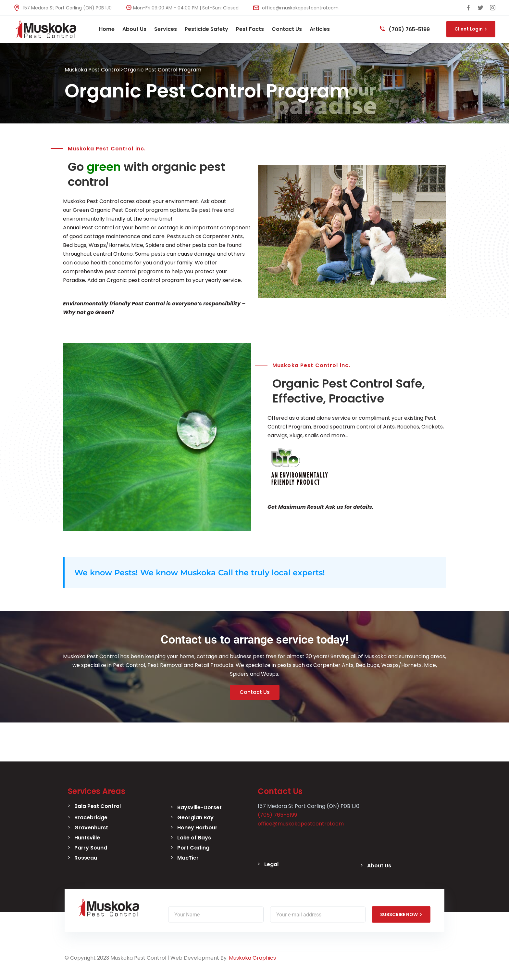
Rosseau (85, 858)
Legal (271, 864)
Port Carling (193, 847)
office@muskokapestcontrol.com (296, 8)
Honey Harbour (197, 827)
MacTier (188, 858)
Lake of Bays (194, 837)
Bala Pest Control (97, 806)
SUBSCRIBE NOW (401, 914)
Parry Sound (90, 847)
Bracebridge (90, 817)
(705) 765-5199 (405, 29)
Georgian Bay (195, 817)
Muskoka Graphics (252, 958)
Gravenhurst (91, 827)
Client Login (470, 29)
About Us (379, 865)
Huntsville (87, 837)
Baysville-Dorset (199, 807)
